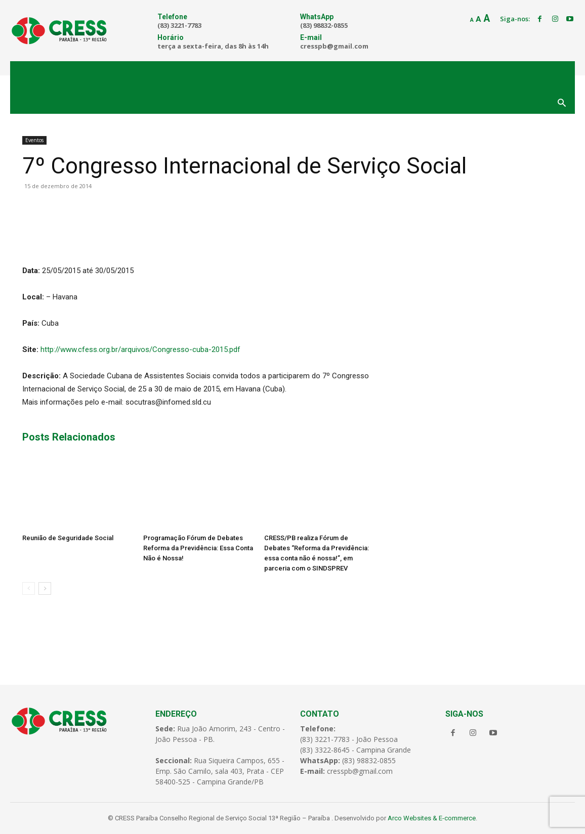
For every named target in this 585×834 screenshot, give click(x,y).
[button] (562, 104)
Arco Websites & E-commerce (432, 818)
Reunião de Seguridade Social (67, 538)
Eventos (34, 140)
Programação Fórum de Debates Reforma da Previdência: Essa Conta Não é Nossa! (198, 548)
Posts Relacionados (68, 437)
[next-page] (44, 588)
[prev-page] (28, 588)
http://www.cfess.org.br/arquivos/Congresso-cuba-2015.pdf (140, 349)
